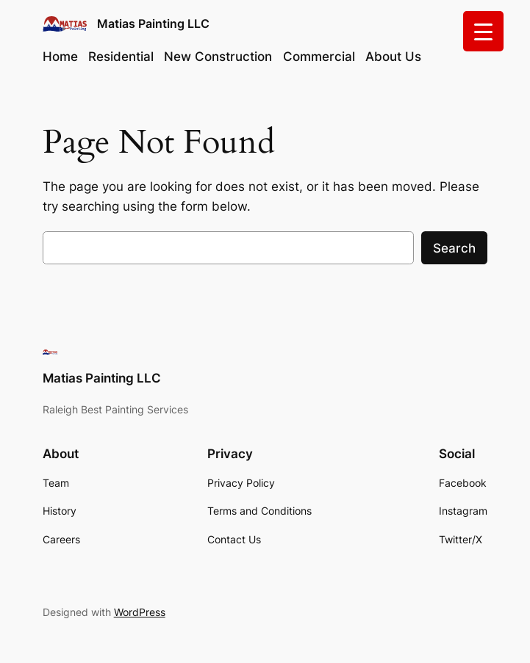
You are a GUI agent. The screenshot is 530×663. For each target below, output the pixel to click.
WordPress (139, 612)
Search (454, 248)
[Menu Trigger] (483, 31)
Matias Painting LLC (153, 23)
